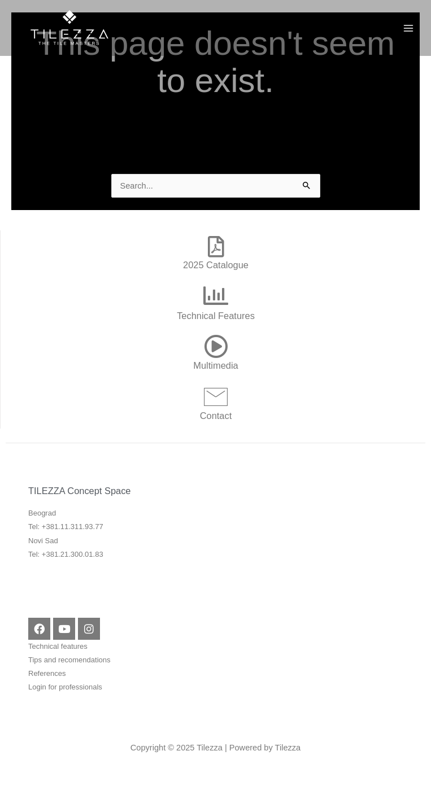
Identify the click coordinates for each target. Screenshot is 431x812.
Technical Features (216, 316)
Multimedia (215, 365)
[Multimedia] (216, 346)
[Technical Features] (215, 295)
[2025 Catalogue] (216, 246)
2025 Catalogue (216, 265)
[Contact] (216, 396)
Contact (216, 416)
